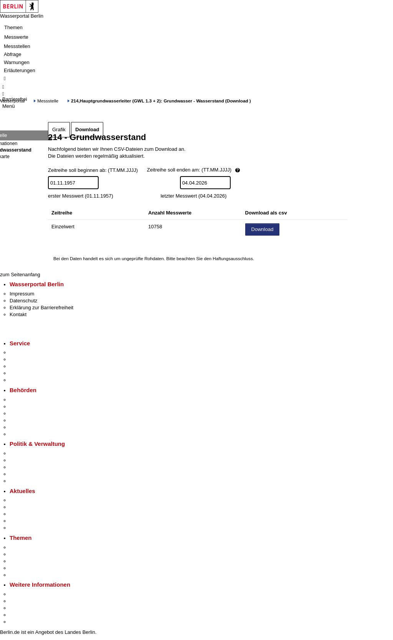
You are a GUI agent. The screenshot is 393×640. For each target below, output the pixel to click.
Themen (13, 27)
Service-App (23, 352)
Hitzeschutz (22, 528)
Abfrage (12, 54)
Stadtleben (21, 615)
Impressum (22, 294)
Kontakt (18, 314)
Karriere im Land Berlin (35, 460)
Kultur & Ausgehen (30, 594)
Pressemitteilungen (31, 500)
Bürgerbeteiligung (29, 467)
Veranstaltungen (28, 514)
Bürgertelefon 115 (29, 366)
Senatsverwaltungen (32, 406)
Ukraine (18, 521)
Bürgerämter (23, 420)
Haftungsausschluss (233, 258)
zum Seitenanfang (20, 274)
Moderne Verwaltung (32, 561)
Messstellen (17, 46)
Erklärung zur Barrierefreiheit (41, 307)
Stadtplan (20, 622)
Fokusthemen (25, 547)
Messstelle (47, 100)
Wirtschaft (21, 608)
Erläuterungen (19, 70)
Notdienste (21, 373)
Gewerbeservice (28, 380)
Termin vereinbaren (31, 359)
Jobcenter (20, 427)
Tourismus (21, 601)
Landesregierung (28, 453)
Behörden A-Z (25, 399)
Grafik (59, 129)
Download (87, 129)
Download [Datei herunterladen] (262, 229)
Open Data (22, 474)
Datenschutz (23, 301)
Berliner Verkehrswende (36, 554)
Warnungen (17, 62)
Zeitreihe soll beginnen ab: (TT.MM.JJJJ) (170, 171)
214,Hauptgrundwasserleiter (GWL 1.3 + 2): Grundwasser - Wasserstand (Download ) (161, 100)
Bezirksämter (24, 413)
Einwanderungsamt (31, 434)
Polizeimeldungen (29, 507)
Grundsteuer (23, 575)
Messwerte (16, 37)
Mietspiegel (22, 568)
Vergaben (20, 481)
